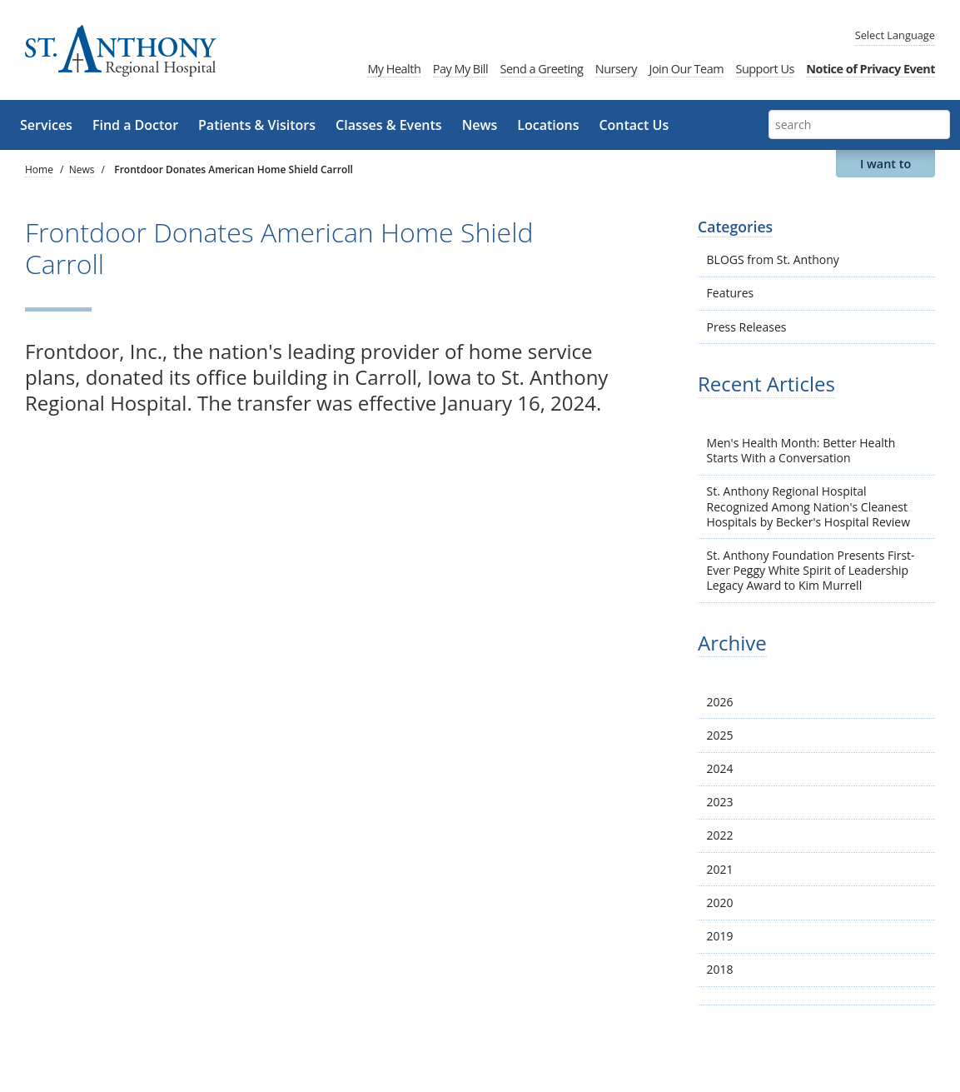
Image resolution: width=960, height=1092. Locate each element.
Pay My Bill (460, 69)
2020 (720, 902)
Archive (732, 642)
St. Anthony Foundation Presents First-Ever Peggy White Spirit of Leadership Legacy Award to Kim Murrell (811, 570)
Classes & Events (389, 125)
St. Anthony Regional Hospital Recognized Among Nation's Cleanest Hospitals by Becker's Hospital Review (808, 506)
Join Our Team (686, 69)
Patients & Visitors (257, 125)
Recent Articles (766, 383)
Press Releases (747, 327)
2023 (720, 802)
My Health (393, 69)
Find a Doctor (135, 125)
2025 (720, 735)
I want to (885, 164)
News (480, 125)
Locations (548, 125)
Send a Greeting (542, 69)
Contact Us (634, 125)
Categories (735, 227)
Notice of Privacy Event (870, 69)
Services (46, 125)
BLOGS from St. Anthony (773, 259)
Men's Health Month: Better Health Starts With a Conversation (801, 450)
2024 (720, 768)
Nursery (616, 69)
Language (895, 34)
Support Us (764, 69)
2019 (720, 936)
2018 (720, 969)
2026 (720, 702)
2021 (720, 869)
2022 (720, 835)
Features (730, 293)
